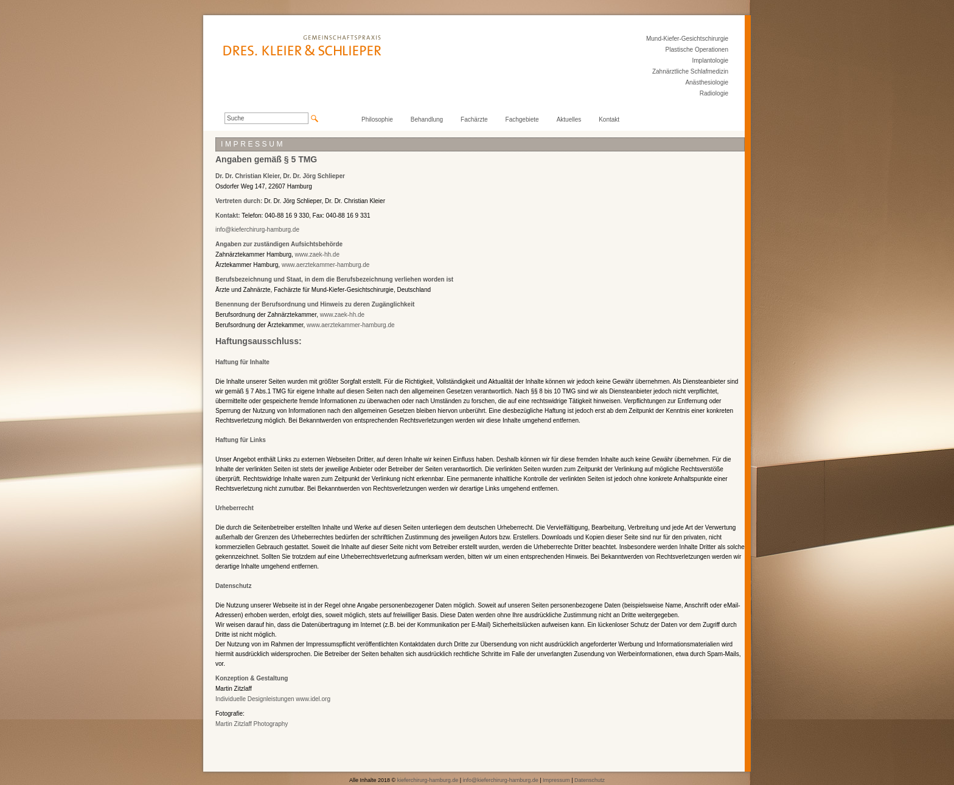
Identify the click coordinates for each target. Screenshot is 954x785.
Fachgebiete (522, 119)
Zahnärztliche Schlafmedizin (690, 71)
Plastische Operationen (697, 49)
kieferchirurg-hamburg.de (428, 780)
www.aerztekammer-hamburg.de (326, 264)
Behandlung (427, 119)
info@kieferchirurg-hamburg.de (257, 229)
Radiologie (714, 93)
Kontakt (609, 119)
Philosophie (377, 119)
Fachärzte (474, 119)
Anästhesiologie (706, 82)
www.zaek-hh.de (317, 254)
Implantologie (710, 60)
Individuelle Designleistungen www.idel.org (272, 699)
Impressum (556, 780)
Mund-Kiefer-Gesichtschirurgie (687, 38)
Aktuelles (569, 119)
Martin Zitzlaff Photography (251, 724)
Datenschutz (589, 780)
